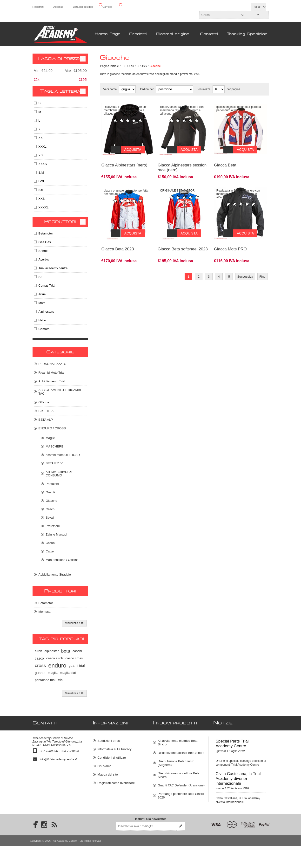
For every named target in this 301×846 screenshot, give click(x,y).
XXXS (43, 164)
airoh (38, 651)
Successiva (245, 269)
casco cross (74, 658)
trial (60, 680)
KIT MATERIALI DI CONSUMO (59, 473)
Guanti (50, 492)
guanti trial (77, 665)
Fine (262, 269)
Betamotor (46, 233)
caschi (77, 651)
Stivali (50, 517)
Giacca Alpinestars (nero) (124, 161)
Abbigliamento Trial (52, 381)
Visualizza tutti (74, 623)
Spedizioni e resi (109, 741)
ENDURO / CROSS (134, 66)
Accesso (58, 6)
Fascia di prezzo (60, 58)
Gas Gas (45, 242)
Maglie (50, 438)
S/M (41, 172)
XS (41, 155)
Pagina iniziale (109, 66)
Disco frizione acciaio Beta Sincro (181, 753)
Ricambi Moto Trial (52, 372)
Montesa (45, 611)
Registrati (38, 6)
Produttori (60, 222)
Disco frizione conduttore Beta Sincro (179, 775)
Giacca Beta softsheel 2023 (183, 242)
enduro (57, 665)
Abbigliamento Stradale (55, 574)
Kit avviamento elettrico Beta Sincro (178, 742)
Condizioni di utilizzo (112, 757)
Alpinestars (46, 311)
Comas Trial (47, 285)
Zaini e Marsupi (56, 534)
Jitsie (42, 294)
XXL (42, 138)
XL (40, 129)
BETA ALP (46, 419)
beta (65, 650)
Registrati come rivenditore (116, 783)
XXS (42, 198)
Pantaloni (52, 484)
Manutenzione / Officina (62, 560)
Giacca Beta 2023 (117, 242)
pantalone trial (45, 680)
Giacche (51, 500)
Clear (83, 59)
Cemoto (44, 329)
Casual (50, 543)
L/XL (42, 181)
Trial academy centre (53, 268)
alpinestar (52, 651)
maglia (53, 672)
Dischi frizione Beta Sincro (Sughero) (176, 763)
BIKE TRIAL (47, 411)
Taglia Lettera (60, 91)
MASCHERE (55, 446)
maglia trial (68, 672)
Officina (44, 402)
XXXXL (44, 207)
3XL (41, 190)
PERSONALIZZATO (53, 364)
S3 (40, 277)
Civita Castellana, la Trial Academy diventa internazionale (238, 778)
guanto (40, 673)
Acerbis (44, 259)
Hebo (42, 320)
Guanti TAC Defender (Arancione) (181, 785)
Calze (50, 551)
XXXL (43, 146)
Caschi (50, 509)
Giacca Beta (225, 161)
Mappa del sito (108, 774)
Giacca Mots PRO (230, 242)
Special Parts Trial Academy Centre (232, 743)
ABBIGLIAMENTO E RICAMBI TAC (60, 391)
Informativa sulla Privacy (115, 749)
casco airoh (54, 658)
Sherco (43, 251)
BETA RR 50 (54, 463)
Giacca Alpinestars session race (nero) (182, 164)
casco (39, 658)
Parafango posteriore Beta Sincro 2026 (181, 795)
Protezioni (53, 526)
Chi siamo (105, 766)
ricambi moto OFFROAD (63, 455)
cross (40, 665)
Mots (42, 303)
